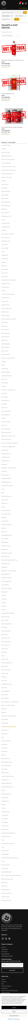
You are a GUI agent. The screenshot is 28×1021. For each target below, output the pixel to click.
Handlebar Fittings (6, 453)
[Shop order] (10, 35)
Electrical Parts (5, 329)
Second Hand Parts (6, 741)
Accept (14, 1007)
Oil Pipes (3, 595)
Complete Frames (5, 283)
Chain (2, 251)
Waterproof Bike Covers (7, 879)
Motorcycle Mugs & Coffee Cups (9, 560)
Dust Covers (4, 326)
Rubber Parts (4, 723)
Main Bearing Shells (6, 535)
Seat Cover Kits (5, 730)
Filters (2, 365)
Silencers (3, 755)
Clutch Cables (4, 269)
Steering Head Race (6, 794)
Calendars (3, 230)
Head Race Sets (5, 475)
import (3, 507)
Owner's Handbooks (6, 624)
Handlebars (4, 464)
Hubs (2, 492)
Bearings (3, 180)
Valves (3, 861)
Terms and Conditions (6, 986)
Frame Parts (4, 407)
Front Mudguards (5, 414)
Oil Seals (3, 602)
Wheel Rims (4, 886)
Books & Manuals (5, 202)
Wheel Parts (4, 882)
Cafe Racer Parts (5, 223)
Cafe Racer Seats (5, 227)
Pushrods (3, 677)
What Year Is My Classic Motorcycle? (9, 990)
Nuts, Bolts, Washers (6, 588)
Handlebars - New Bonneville (8, 468)
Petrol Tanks (4, 648)
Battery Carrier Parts (6, 177)
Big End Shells (5, 195)
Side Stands (4, 751)
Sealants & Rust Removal (9, 726)
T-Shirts (3, 808)
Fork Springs (4, 397)
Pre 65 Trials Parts (5, 670)
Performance (4, 634)
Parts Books (4, 627)
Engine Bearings (5, 333)
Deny (14, 1011)
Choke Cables (4, 258)
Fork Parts (3, 386)
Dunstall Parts (4, 322)
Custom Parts (4, 301)
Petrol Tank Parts (5, 645)
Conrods (3, 290)
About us (3, 979)
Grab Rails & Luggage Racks (8, 446)
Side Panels (4, 744)
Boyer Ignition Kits (6, 205)
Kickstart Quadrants (6, 524)
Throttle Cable (5, 829)
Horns (2, 489)
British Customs (5, 212)
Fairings (3, 361)
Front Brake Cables (6, 411)
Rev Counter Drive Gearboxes (8, 716)
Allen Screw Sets (5, 152)
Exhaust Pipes (4, 351)
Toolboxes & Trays (5, 836)
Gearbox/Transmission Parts (8, 436)
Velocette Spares (5, 865)
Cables (3, 219)
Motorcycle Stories (5, 992)
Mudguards (4, 567)
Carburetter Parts (5, 241)
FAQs (2, 984)
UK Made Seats (5, 850)
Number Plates (5, 585)
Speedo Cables (5, 772)
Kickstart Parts (5, 521)
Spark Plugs (4, 769)
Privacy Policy (17, 1019)
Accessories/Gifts (5, 145)
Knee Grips (4, 531)
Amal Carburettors (6, 163)
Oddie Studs (4, 592)
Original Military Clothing (7, 613)
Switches (3, 804)
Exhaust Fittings (5, 347)
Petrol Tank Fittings (6, 641)
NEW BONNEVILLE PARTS (7, 956)
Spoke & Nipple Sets (6, 783)
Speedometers (5, 780)
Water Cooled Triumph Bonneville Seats (11, 875)
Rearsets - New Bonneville (7, 705)
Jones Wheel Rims (5, 510)
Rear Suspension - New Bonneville (10, 701)
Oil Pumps (4, 599)
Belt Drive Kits (4, 184)
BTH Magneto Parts (6, 216)
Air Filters (3, 149)
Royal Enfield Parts (5, 954)
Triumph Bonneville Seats (7, 843)
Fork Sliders (4, 393)
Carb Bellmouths (5, 237)
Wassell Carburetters (6, 872)
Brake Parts (4, 209)
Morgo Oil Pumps (5, 546)
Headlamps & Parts (6, 482)
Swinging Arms (5, 801)
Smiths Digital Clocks (6, 762)
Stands (3, 790)
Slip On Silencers (5, 758)
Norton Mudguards (6, 581)
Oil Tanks (3, 606)
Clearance (3, 262)
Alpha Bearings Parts (6, 156)
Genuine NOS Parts (6, 439)
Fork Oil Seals (4, 382)
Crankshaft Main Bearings (7, 294)
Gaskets (3, 418)
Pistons (3, 655)
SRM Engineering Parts (7, 787)
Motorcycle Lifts (5, 556)
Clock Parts (4, 266)
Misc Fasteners (5, 538)
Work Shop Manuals (6, 893)
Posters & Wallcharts (6, 662)
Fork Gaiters (4, 379)
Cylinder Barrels (5, 305)
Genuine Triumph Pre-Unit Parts (9, 443)
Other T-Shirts (5, 620)
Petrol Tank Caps (5, 638)
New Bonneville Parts (6, 577)
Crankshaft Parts (5, 297)
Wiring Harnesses (5, 889)
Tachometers (4, 818)
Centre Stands (5, 248)
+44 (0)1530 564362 (23, 8)
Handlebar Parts (5, 460)
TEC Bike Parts (5, 826)
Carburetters (4, 244)
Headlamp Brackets (6, 478)
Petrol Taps (4, 652)
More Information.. (14, 54)
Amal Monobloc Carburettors (8, 170)
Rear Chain (4, 680)
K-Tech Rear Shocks (6, 514)
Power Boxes (4, 666)
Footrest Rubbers (5, 372)
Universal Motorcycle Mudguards (9, 857)
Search (16, 19)
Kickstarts (3, 528)
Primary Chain (5, 673)
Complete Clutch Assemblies (8, 280)
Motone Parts (4, 549)
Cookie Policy (10, 1019)
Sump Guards (4, 797)
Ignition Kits (4, 503)
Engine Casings (5, 336)
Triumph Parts (4, 949)
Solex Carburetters (6, 765)
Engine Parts (4, 340)
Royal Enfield (4, 719)
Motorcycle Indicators (6, 553)
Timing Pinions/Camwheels (8, 833)
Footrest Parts (4, 368)
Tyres (2, 847)
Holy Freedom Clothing (7, 485)
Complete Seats (5, 287)
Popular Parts (4, 659)
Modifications (4, 542)
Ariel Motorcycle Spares (7, 173)
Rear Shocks (4, 694)
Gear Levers (4, 425)
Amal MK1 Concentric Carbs (8, 166)
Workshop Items (5, 896)
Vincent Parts (4, 868)
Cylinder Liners (5, 312)
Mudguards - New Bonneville (8, 570)
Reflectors (3, 712)
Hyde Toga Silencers (6, 496)
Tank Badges (4, 822)
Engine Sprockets (5, 344)
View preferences (14, 1015)
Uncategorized (5, 854)
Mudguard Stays (5, 563)
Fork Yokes (4, 404)
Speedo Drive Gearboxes (7, 776)
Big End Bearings (5, 191)
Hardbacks (4, 471)
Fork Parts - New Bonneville (8, 390)
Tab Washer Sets (5, 811)
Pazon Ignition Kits (6, 631)
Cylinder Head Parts (6, 308)
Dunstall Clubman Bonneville (8, 319)
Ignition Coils (4, 499)
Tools (2, 840)
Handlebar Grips (5, 457)
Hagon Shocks (4, 450)
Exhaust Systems (5, 354)
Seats (2, 737)
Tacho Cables (4, 815)
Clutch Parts (4, 273)
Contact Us (3, 981)
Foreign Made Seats (6, 375)
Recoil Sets (4, 709)
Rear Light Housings (6, 684)
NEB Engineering (5, 574)
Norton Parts (4, 951)
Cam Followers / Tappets (7, 234)
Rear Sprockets (5, 698)
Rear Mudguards (5, 691)
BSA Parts (3, 947)
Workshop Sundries (6, 900)
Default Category (5, 315)
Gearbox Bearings (5, 429)
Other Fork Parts (5, 616)
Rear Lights (4, 687)
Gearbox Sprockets (6, 432)
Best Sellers (4, 188)
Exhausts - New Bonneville (8, 358)
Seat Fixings (4, 733)
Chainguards (4, 255)
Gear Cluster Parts (6, 421)
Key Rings (3, 517)
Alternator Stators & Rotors (8, 159)
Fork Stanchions (5, 400)
